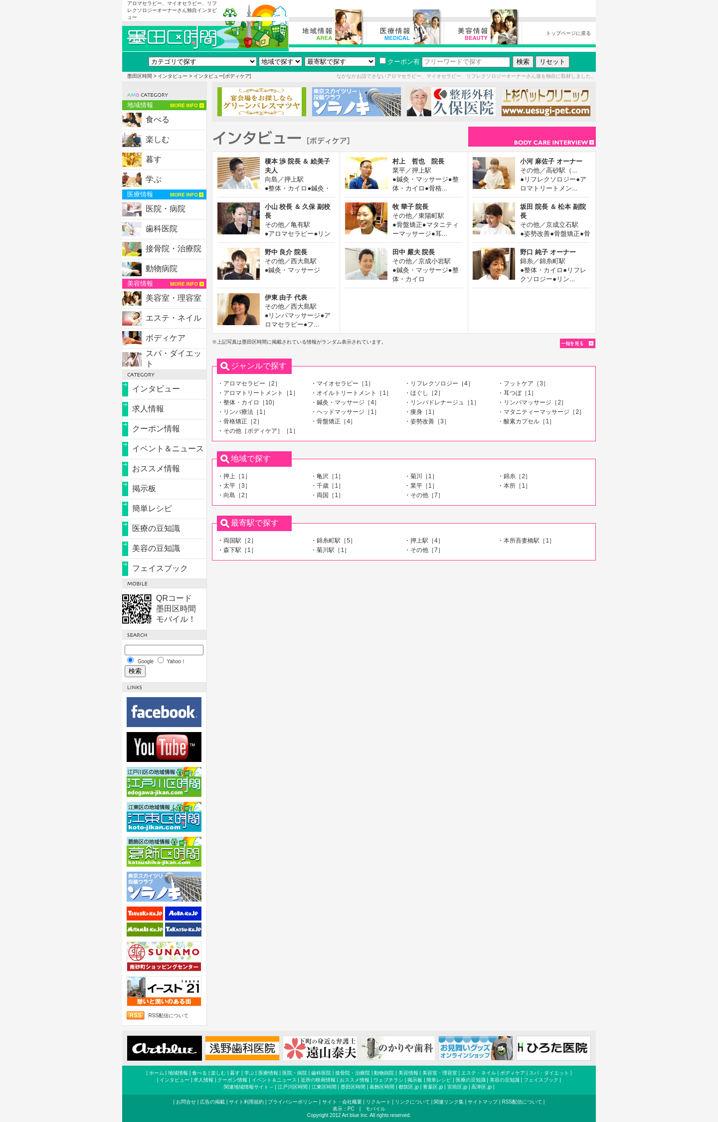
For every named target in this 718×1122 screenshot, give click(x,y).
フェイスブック (160, 568)
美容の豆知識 (156, 548)
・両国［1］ (327, 495)
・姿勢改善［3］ (427, 421)
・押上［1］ (234, 476)
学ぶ (154, 179)
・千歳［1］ (327, 485)
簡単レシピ (152, 508)
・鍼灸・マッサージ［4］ (345, 402)
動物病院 (162, 268)
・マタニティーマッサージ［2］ (541, 411)
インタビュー (172, 76)
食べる (158, 119)
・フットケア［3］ (523, 383)
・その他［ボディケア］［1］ (258, 430)
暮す (154, 159)
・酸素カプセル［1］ (526, 421)
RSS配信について (168, 1015)
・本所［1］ (514, 485)
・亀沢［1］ (327, 476)
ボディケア (165, 338)
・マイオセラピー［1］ (342, 383)
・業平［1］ (421, 485)
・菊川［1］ (421, 476)
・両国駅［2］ (237, 540)
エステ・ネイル (173, 318)
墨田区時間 (139, 76)
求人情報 (148, 408)
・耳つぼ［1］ (517, 392)
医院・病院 (165, 208)
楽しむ (158, 139)
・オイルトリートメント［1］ (351, 392)
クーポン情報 (156, 428)
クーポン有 (399, 61)
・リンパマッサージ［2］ (532, 402)
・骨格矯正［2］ (240, 421)
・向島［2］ (234, 495)
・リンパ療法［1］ (243, 411)
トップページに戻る (568, 33)
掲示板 (144, 488)
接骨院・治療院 (173, 248)
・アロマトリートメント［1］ (258, 392)
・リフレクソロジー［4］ (439, 383)
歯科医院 (162, 228)
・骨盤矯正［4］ (333, 421)
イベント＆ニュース (168, 448)
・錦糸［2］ (514, 476)
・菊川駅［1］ (330, 550)
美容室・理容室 (173, 298)
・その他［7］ (424, 495)
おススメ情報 (156, 468)
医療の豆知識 (156, 528)
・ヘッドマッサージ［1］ (345, 411)
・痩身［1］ (421, 411)
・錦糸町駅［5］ (333, 540)
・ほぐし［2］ (424, 392)
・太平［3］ (234, 485)
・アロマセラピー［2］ (249, 383)
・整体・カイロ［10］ (247, 402)
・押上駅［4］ (424, 540)
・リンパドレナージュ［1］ (442, 402)
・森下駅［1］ (237, 550)
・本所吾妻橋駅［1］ (526, 540)
